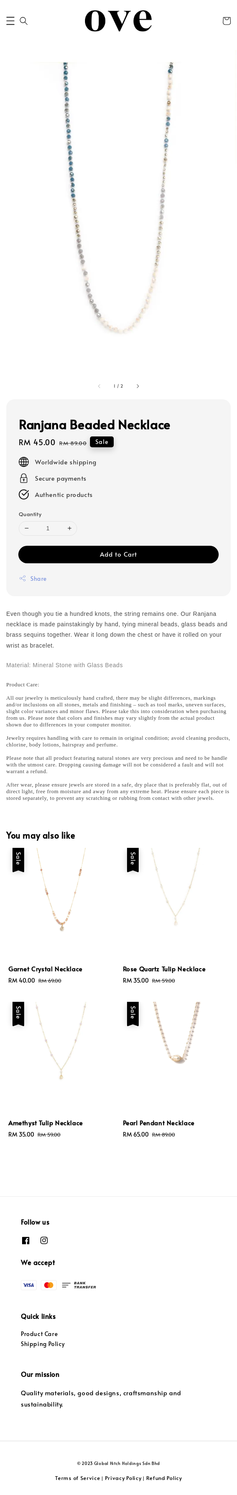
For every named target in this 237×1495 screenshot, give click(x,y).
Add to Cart (118, 554)
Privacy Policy (123, 1478)
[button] (10, 21)
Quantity (30, 514)
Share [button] (33, 578)
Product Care (39, 1334)
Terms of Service (77, 1478)
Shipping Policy (43, 1344)
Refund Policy (164, 1478)
